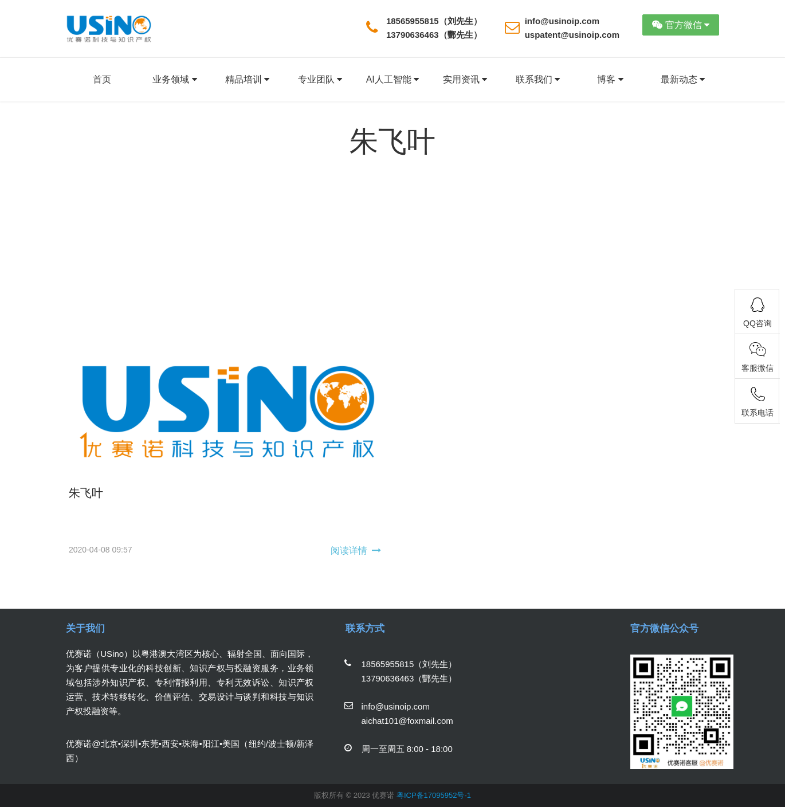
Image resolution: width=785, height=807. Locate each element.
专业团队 (320, 79)
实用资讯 (465, 79)
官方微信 (680, 24)
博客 (610, 79)
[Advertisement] (392, 256)
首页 (102, 79)
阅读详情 (349, 550)
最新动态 (683, 79)
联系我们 (538, 79)
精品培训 (247, 79)
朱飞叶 (86, 493)
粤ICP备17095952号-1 (434, 795)
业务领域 (174, 79)
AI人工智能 (392, 79)
